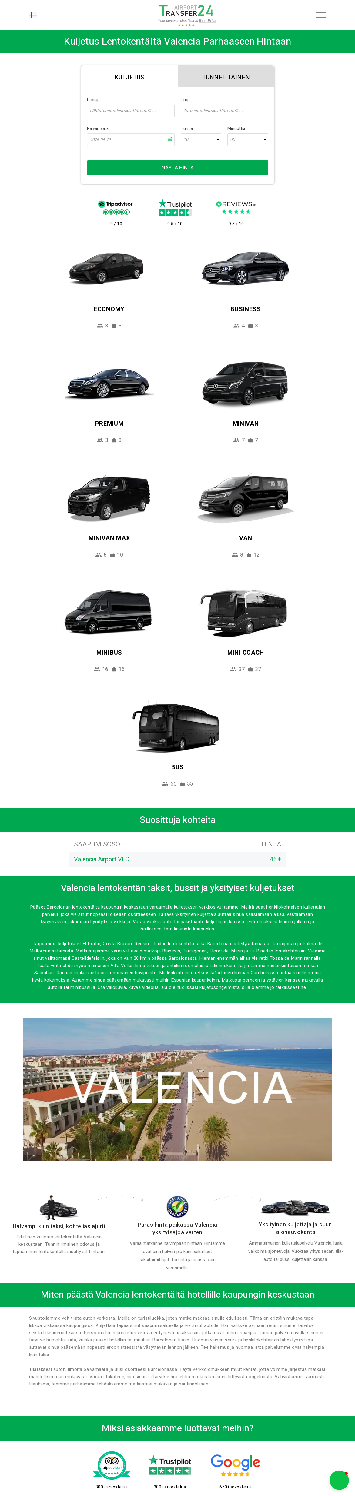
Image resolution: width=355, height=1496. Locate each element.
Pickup (93, 100)
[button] (339, 1480)
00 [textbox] (232, 140)
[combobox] (131, 111)
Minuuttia (236, 128)
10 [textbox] (185, 140)
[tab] (129, 76)
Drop (185, 100)
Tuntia (187, 128)
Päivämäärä (98, 128)
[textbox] (130, 111)
